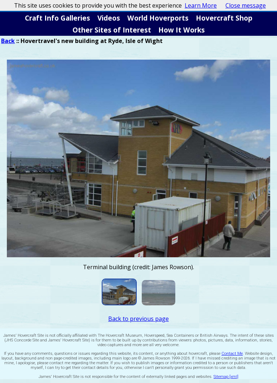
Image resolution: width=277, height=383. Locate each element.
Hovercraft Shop (224, 18)
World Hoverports (158, 18)
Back (8, 41)
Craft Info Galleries (57, 18)
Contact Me (232, 353)
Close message (245, 5)
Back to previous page (138, 319)
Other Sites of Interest (111, 30)
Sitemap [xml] (226, 376)
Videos (108, 18)
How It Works (181, 30)
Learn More (201, 5)
